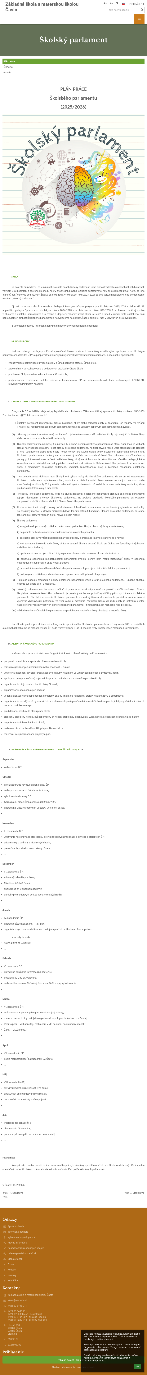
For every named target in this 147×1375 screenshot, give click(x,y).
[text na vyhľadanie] (126, 10)
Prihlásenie (137, 3)
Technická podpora (18, 1231)
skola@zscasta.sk (18, 1300)
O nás (11, 1264)
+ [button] (105, 3)
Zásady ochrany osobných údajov (26, 1248)
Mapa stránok (15, 1258)
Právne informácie (17, 1242)
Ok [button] (137, 1366)
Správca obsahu (16, 1226)
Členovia (8, 66)
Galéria (7, 72)
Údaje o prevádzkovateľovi (22, 1253)
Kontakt (12, 1269)
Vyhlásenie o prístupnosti (21, 1237)
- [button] (111, 3)
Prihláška (13, 1280)
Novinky (12, 1275)
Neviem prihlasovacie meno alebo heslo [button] (73, 1367)
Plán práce (9, 61)
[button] (124, 4)
